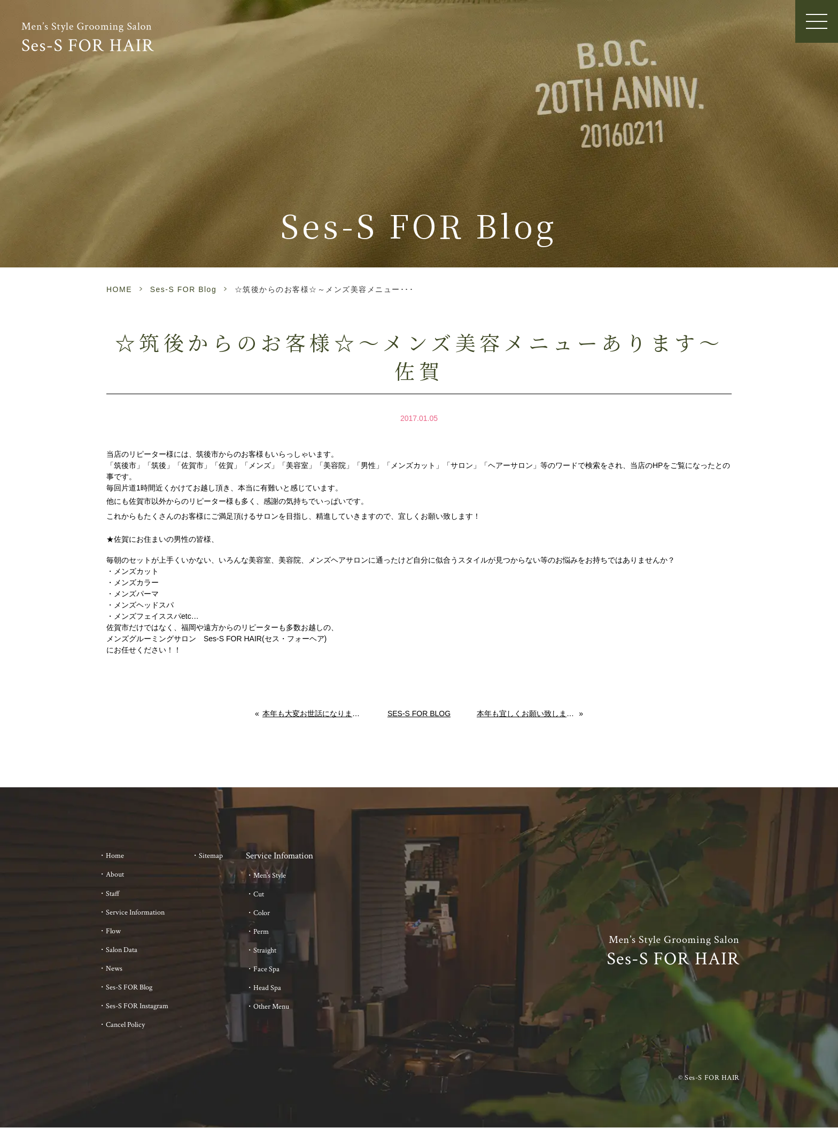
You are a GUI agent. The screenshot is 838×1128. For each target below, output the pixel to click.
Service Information (135, 912)
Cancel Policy (125, 1025)
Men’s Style (269, 875)
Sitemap (211, 856)
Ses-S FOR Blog (183, 289)
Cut (258, 894)
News (114, 968)
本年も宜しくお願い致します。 (528, 713)
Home (115, 856)
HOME (119, 289)
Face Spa (266, 969)
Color (261, 913)
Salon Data (121, 950)
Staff (113, 893)
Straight (264, 950)
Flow (113, 931)
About (115, 874)
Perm (261, 931)
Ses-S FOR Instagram (137, 1006)
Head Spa (267, 988)
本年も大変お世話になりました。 (311, 713)
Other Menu (271, 1006)
